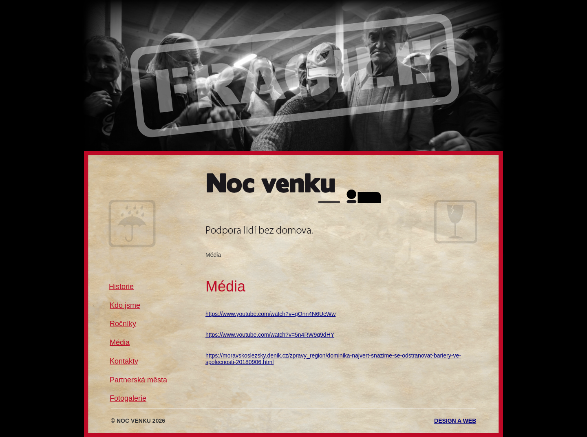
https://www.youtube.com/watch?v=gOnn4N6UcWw (270, 314)
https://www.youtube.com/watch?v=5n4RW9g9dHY (269, 334)
